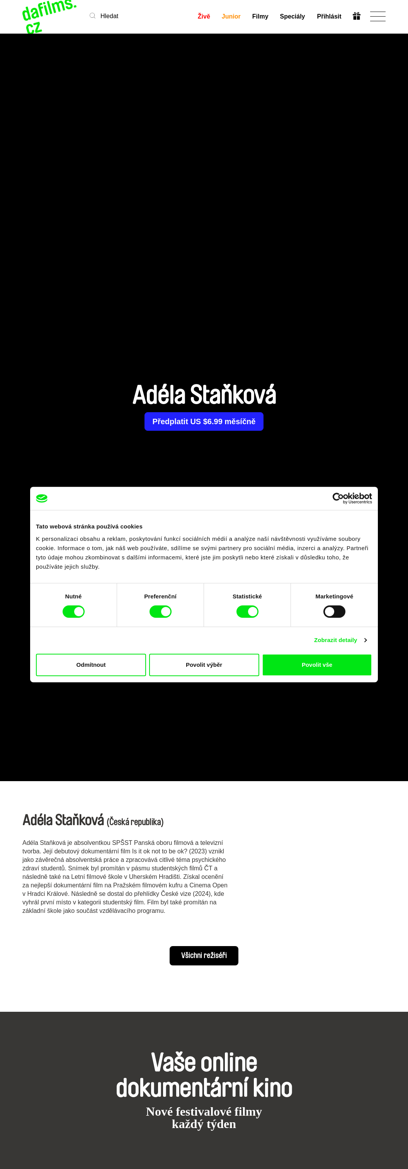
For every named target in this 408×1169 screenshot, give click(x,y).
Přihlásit (329, 16)
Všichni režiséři (204, 956)
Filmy (260, 16)
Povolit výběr (204, 664)
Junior (231, 16)
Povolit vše (317, 664)
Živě (204, 16)
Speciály (292, 16)
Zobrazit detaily (335, 640)
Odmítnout (91, 664)
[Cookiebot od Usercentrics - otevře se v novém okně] (338, 498)
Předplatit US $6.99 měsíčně (204, 421)
